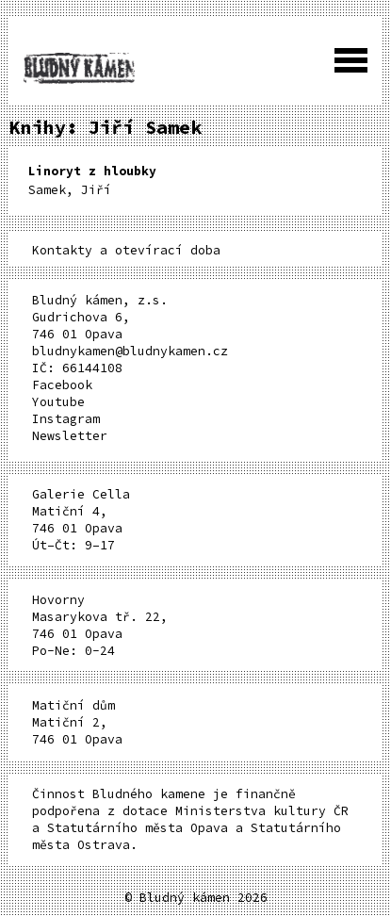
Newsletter (69, 436)
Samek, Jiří (92, 180)
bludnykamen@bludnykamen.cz (130, 351)
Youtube (58, 402)
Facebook (62, 385)
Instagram (66, 419)
